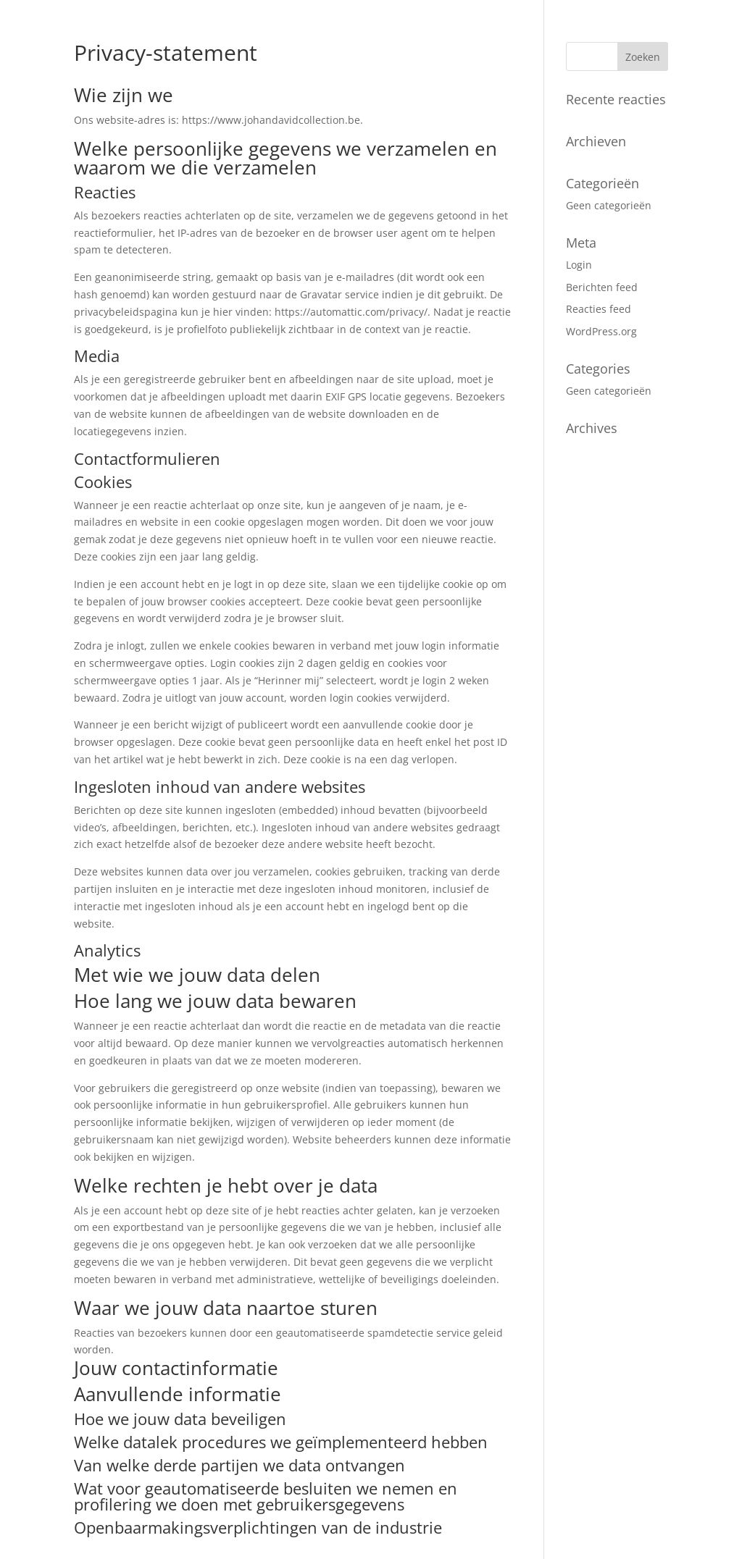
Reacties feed (598, 309)
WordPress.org (601, 331)
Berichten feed (602, 287)
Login (579, 265)
